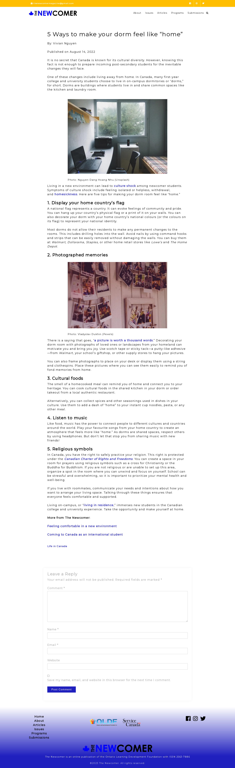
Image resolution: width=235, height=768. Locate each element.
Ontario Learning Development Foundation (134, 756)
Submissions (196, 13)
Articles (162, 13)
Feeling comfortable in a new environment (82, 526)
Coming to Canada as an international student (85, 534)
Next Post (181, 559)
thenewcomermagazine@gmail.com (52, 3)
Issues (149, 13)
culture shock (125, 186)
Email (52, 645)
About (137, 13)
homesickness (65, 194)
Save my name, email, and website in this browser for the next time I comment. (109, 680)
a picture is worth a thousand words (123, 340)
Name (53, 629)
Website (53, 660)
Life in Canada (57, 546)
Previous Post (56, 559)
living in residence (99, 505)
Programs (177, 13)
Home (39, 716)
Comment (56, 588)
